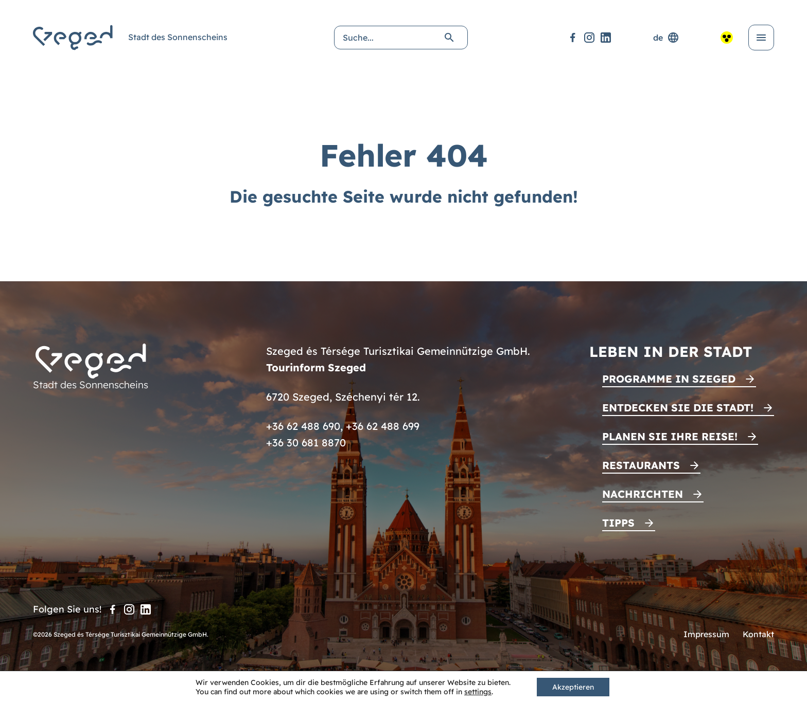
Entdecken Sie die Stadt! (677, 407)
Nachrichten (642, 494)
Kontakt (758, 634)
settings (478, 691)
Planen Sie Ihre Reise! (670, 436)
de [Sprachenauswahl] (666, 37)
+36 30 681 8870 (306, 442)
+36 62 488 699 (382, 426)
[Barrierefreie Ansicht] (727, 37)
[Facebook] (573, 37)
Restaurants (641, 465)
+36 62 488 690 (303, 426)
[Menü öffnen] (761, 37)
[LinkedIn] (606, 37)
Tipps (618, 522)
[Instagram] (589, 37)
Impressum (706, 634)
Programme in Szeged (668, 378)
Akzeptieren (573, 687)
